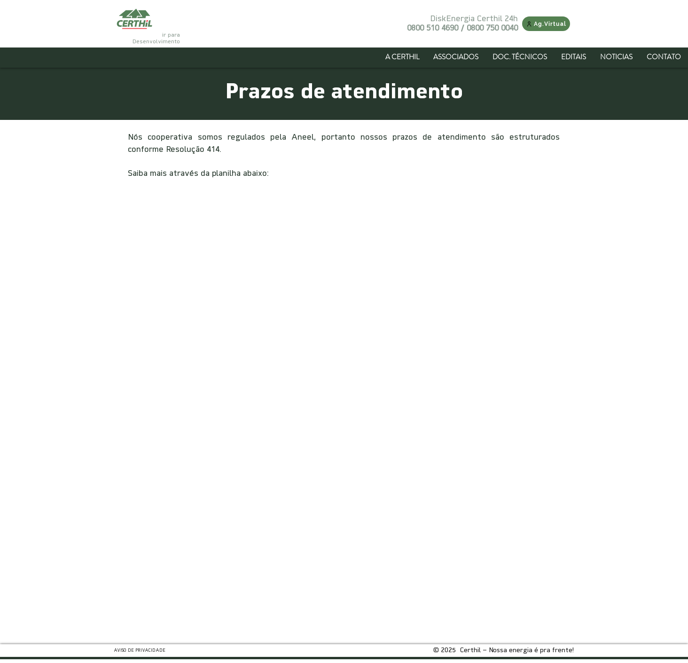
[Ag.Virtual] (546, 23)
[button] (455, 56)
